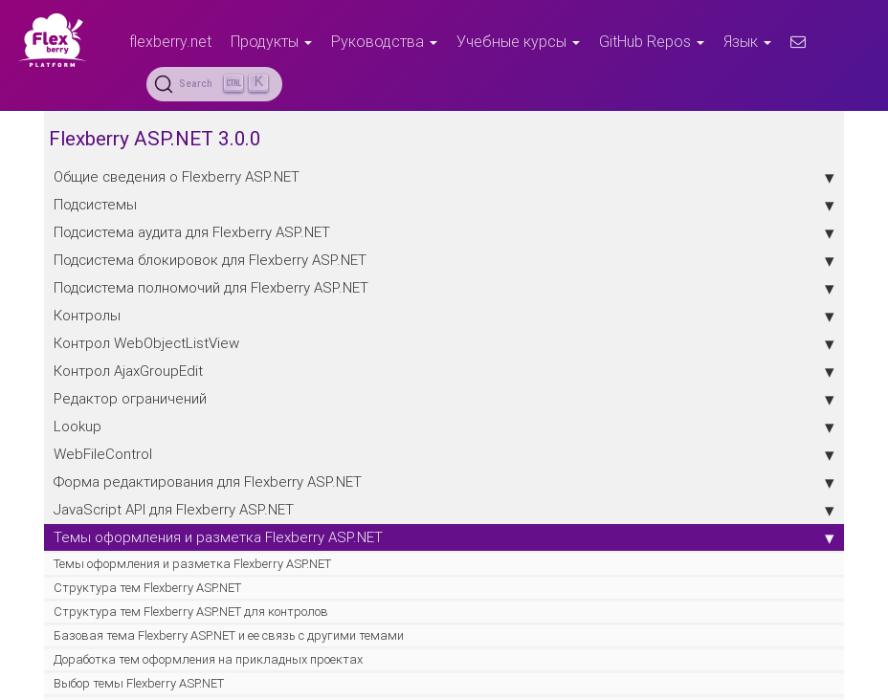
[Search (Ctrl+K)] (214, 84)
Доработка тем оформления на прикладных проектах (208, 659)
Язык (747, 41)
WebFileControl (443, 454)
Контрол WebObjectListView (443, 343)
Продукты (271, 41)
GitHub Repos (651, 41)
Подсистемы (443, 204)
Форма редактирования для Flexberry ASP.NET (443, 482)
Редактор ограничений (443, 398)
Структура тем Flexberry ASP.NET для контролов (191, 611)
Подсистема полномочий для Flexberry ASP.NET (443, 287)
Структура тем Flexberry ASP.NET (147, 588)
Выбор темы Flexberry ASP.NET (139, 683)
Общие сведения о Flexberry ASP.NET (443, 176)
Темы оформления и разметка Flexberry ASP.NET (443, 537)
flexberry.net (170, 41)
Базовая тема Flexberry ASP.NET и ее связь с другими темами (229, 635)
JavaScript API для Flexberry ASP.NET (443, 509)
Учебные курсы (518, 41)
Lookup (443, 426)
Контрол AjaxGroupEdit (443, 371)
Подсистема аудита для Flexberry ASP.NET (443, 232)
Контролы (443, 315)
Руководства (384, 41)
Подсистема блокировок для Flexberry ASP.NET (443, 260)
